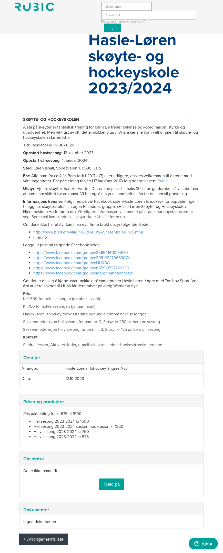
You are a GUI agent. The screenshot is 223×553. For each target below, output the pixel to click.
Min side (34, 7)
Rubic (162, 181)
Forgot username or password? (123, 21)
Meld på (112, 484)
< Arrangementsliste (44, 539)
